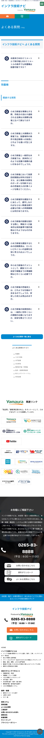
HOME (3, 647)
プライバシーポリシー (9, 722)
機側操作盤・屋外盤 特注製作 (11, 684)
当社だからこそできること (10, 671)
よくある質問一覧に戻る (22, 336)
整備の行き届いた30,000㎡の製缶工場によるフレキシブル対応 (21, 664)
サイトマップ (6, 720)
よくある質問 (6, 707)
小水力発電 (18, 357)
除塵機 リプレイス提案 (9, 675)
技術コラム (5, 702)
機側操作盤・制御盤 (21, 367)
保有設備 (18, 377)
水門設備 (18, 360)
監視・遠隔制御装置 (21, 370)
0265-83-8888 (28, 548)
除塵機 (17, 354)
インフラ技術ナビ (13, 6)
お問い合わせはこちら (7, 16)
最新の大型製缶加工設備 (10, 666)
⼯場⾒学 (4, 710)
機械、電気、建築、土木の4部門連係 (14, 662)
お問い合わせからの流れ (9, 712)
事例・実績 (5, 690)
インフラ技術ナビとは (9, 651)
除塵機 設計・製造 (8, 673)
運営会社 (4, 715)
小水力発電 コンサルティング (11, 677)
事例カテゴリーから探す (10, 693)
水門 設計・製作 (8, 680)
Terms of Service (21, 736)
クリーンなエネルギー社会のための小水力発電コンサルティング (22, 660)
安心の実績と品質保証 (9, 658)
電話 (36, 16)
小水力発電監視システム (10, 686)
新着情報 (4, 717)
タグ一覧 (5, 697)
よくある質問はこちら (25, 579)
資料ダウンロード (22, 16)
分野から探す (7, 695)
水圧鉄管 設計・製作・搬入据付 (12, 682)
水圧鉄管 (18, 364)
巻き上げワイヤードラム (23, 373)
